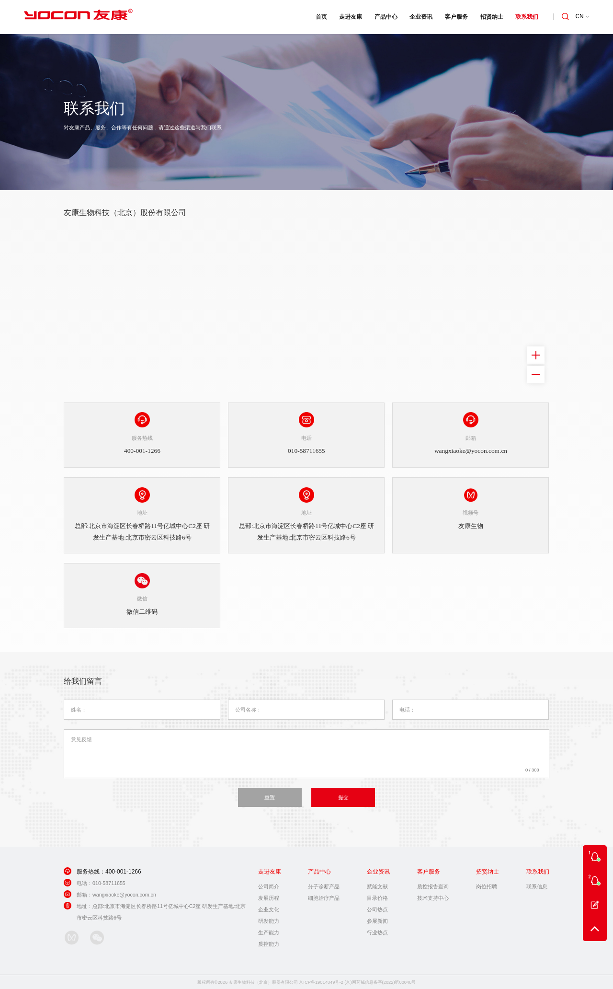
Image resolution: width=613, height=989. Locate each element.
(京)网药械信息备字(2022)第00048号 (380, 980)
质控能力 (268, 942)
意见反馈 (81, 738)
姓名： (79, 708)
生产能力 (268, 931)
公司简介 (268, 885)
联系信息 (536, 885)
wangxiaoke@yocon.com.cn (124, 893)
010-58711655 (108, 882)
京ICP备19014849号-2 (321, 980)
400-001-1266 (123, 870)
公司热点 (377, 908)
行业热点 (377, 931)
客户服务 (455, 16)
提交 (343, 796)
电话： (407, 708)
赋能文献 (377, 885)
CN (582, 16)
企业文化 (268, 908)
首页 (320, 16)
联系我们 (525, 16)
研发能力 (268, 919)
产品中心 (385, 16)
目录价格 (377, 896)
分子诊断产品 (324, 885)
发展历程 (268, 896)
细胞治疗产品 (324, 896)
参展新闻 (377, 919)
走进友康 (349, 16)
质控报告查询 (433, 885)
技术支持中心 (433, 896)
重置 (269, 796)
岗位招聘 (486, 885)
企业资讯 (420, 16)
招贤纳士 (490, 16)
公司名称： (248, 708)
